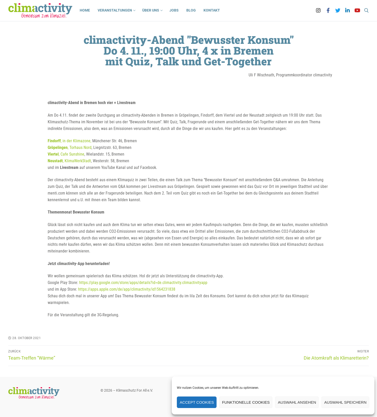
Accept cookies (197, 402)
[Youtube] (357, 10)
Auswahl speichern (345, 402)
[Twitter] (338, 10)
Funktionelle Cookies (246, 402)
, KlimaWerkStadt (69, 160)
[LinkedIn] (347, 10)
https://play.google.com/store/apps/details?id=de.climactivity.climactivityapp (143, 282)
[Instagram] (318, 10)
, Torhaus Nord (69, 147)
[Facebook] (328, 10)
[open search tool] (366, 10)
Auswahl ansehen (297, 402)
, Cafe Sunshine (66, 154)
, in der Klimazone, (69, 140)
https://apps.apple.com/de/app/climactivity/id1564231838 (126, 289)
